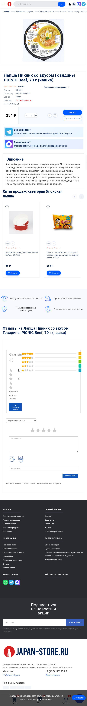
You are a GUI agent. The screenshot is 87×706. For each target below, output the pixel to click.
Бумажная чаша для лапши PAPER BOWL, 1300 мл (22, 252)
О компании (8, 555)
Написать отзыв (15, 406)
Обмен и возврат (52, 544)
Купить (72, 112)
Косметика (7, 530)
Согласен (79, 697)
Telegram (16, 674)
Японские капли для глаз (13, 515)
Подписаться (75, 622)
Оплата (6, 563)
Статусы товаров (10, 548)
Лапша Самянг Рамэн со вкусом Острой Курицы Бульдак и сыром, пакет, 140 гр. (63, 254)
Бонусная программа (54, 530)
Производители (9, 544)
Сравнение (49, 519)
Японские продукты (11, 527)
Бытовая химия (9, 523)
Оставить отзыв (70, 475)
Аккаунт (48, 515)
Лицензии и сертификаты (13, 551)
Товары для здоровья (12, 519)
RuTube (9, 674)
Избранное (49, 523)
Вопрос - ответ (9, 567)
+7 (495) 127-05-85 (56, 670)
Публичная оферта (52, 548)
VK (4, 674)
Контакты (49, 527)
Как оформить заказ (53, 558)
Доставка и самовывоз (12, 559)
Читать (21, 86)
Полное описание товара (56, 87)
